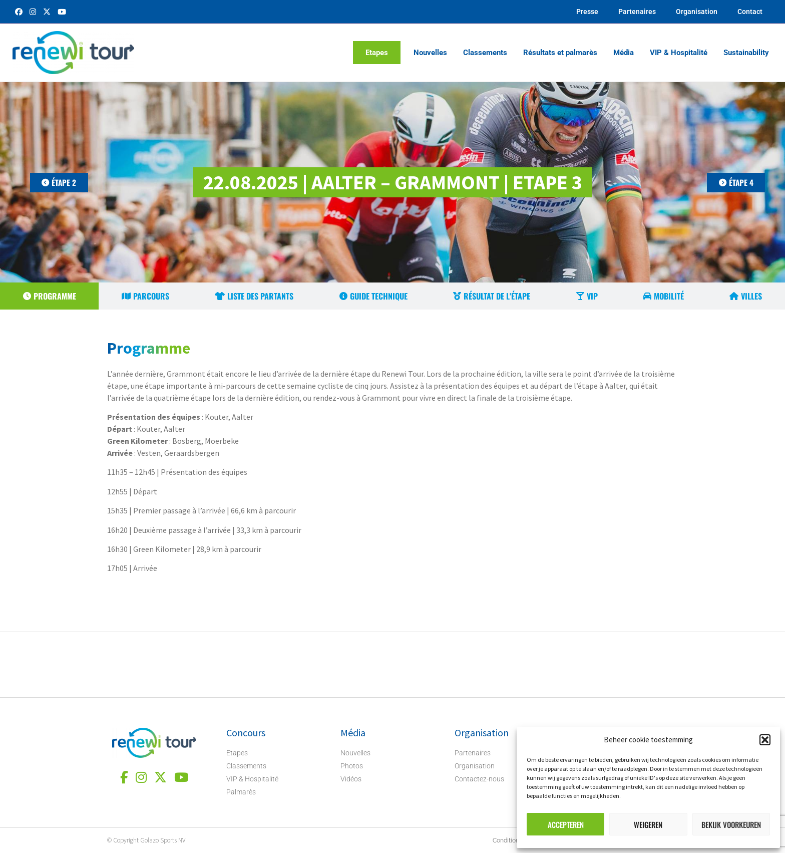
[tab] (49, 296)
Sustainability (746, 52)
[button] (765, 740)
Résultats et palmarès (560, 52)
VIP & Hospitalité (678, 52)
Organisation (696, 12)
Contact (749, 12)
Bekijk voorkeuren (731, 824)
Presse (587, 12)
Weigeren (648, 824)
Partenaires (637, 12)
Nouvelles (430, 52)
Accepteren (566, 824)
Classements (485, 52)
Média (623, 52)
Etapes (376, 52)
